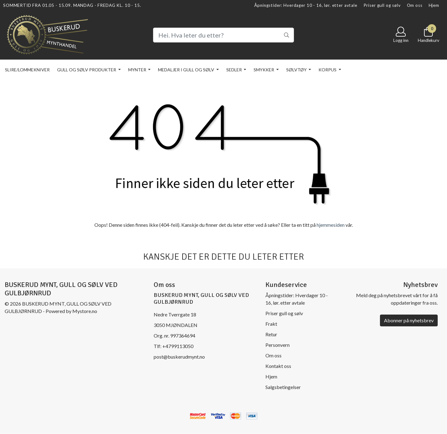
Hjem (434, 5)
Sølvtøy (297, 69)
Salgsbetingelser (283, 387)
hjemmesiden (331, 225)
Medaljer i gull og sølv (186, 69)
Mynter (137, 69)
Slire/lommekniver (27, 69)
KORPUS (327, 69)
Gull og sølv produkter (87, 69)
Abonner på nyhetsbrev (409, 320)
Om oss (414, 5)
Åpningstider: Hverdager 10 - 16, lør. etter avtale (305, 5)
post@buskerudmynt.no (179, 357)
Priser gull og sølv (382, 5)
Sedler (234, 69)
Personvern (277, 345)
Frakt (271, 324)
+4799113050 (177, 346)
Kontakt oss (278, 366)
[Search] (223, 35)
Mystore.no (84, 311)
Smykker (264, 69)
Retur (271, 334)
